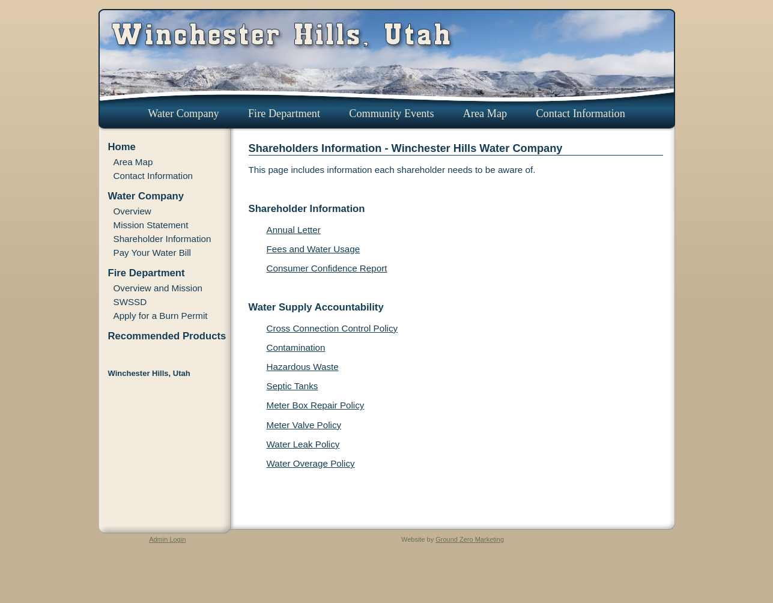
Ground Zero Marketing (469, 539)
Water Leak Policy (303, 444)
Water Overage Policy (311, 463)
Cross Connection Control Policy (332, 328)
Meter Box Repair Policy (316, 405)
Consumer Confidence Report (327, 268)
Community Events (391, 114)
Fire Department (284, 114)
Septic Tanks (292, 386)
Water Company (183, 114)
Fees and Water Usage (313, 249)
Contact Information (580, 114)
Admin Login (167, 539)
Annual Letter (294, 230)
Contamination (296, 347)
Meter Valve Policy (304, 425)
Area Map (485, 114)
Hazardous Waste (303, 367)
